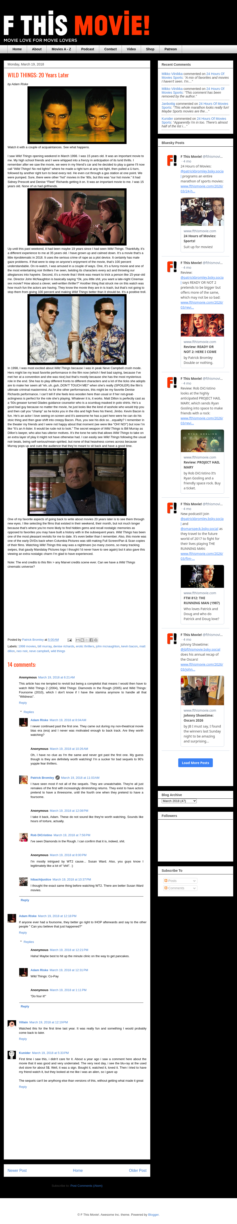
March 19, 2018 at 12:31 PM (69, 970)
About (36, 49)
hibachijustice (41, 879)
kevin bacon (129, 646)
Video (131, 49)
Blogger (153, 1214)
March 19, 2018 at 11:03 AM (80, 777)
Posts (170, 881)
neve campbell (39, 651)
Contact (110, 49)
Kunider (25, 1053)
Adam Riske (39, 720)
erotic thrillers (85, 646)
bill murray (45, 646)
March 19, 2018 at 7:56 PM (72, 835)
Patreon (170, 49)
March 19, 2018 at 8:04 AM (68, 720)
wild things (58, 651)
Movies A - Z (61, 49)
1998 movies (27, 646)
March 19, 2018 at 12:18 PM (57, 916)
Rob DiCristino (41, 835)
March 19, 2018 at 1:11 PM (68, 990)
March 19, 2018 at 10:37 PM (72, 879)
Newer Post (17, 1170)
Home (17, 49)
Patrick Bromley (42, 777)
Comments (174, 888)
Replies (29, 712)
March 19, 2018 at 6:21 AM (56, 677)
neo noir (22, 651)
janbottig (168, 104)
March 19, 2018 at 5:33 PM (50, 1053)
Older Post (137, 1170)
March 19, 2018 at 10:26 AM (69, 749)
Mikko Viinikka (172, 74)
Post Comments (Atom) (86, 1185)
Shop (150, 49)
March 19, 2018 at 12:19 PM (48, 1022)
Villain (23, 1022)
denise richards (63, 646)
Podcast (87, 49)
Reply (23, 703)
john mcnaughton (108, 646)
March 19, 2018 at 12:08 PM (69, 810)
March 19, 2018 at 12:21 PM (69, 950)
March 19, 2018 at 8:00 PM (68, 855)
